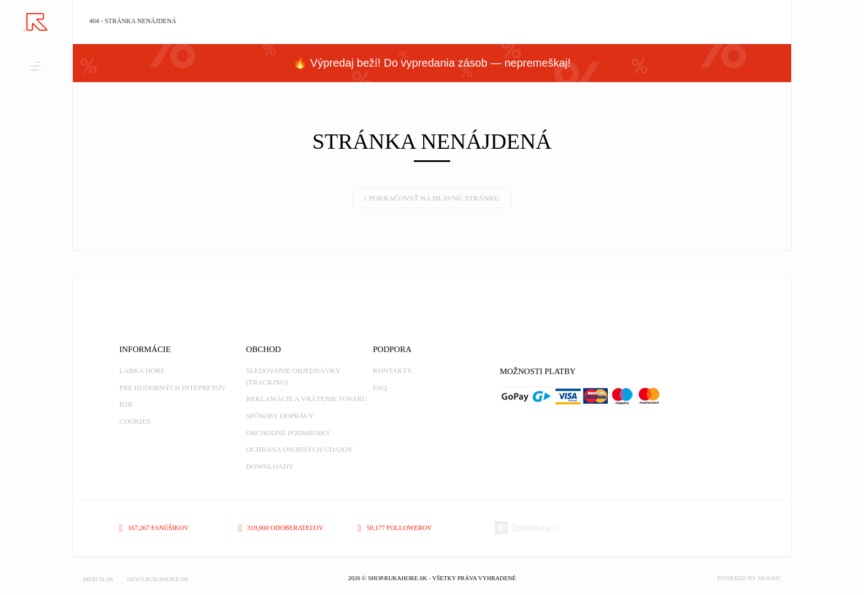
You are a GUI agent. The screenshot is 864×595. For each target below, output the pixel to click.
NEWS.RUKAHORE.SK (157, 579)
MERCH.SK (98, 579)
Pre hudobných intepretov (172, 387)
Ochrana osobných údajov (299, 449)
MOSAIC (769, 578)
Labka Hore (142, 370)
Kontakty (392, 370)
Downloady (270, 466)
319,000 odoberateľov (281, 528)
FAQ (380, 387)
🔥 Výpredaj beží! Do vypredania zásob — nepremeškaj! (431, 63)
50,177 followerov (395, 528)
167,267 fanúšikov (153, 528)
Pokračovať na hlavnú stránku (432, 198)
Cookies (134, 421)
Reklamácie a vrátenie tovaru (307, 398)
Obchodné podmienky (288, 433)
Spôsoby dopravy (280, 416)
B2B (125, 404)
